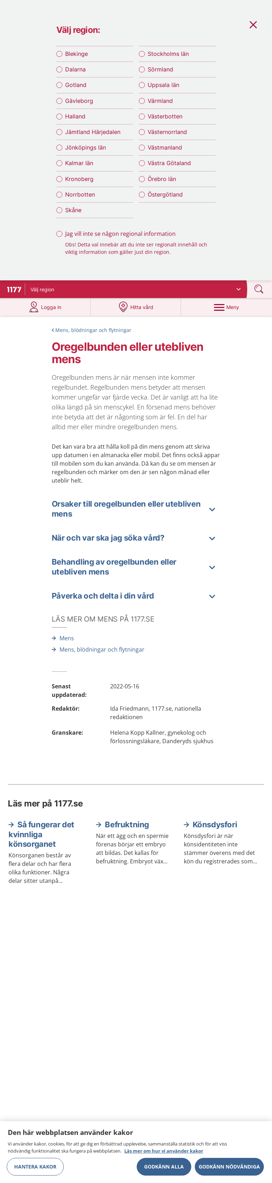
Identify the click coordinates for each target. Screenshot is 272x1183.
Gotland (75, 84)
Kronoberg (79, 178)
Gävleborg (79, 100)
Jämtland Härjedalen (92, 131)
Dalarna (75, 69)
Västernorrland (167, 131)
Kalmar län (79, 163)
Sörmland (160, 69)
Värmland (160, 100)
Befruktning (127, 824)
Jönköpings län (85, 147)
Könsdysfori (215, 824)
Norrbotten (80, 194)
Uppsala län (163, 84)
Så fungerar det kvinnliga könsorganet (41, 834)
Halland (75, 116)
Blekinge (76, 53)
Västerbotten (165, 116)
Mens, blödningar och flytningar (93, 330)
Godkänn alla (164, 1170)
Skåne (73, 210)
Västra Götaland (169, 163)
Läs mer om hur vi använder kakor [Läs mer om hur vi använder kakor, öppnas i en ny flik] (163, 1154)
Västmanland (165, 147)
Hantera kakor (35, 1170)
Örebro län (162, 178)
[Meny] (226, 307)
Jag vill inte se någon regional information (120, 234)
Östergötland (165, 194)
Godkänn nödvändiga (229, 1170)
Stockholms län (168, 53)
